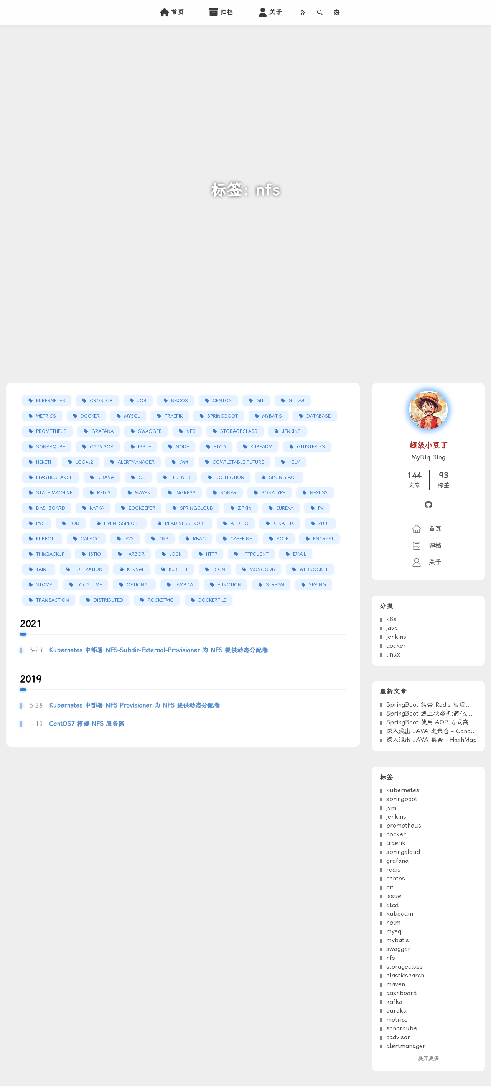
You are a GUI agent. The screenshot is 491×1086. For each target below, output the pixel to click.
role (282, 539)
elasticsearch (54, 478)
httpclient (255, 554)
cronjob (101, 401)
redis (103, 493)
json (219, 570)
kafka (97, 508)
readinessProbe (185, 524)
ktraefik (283, 524)
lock (175, 554)
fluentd (180, 478)
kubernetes (50, 401)
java (392, 655)
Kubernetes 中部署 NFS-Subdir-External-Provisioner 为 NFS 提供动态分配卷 (158, 678)
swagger (150, 431)
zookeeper (142, 508)
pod (74, 524)
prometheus (51, 431)
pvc (40, 524)
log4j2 (84, 462)
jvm (183, 462)
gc (142, 478)
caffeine (241, 539)
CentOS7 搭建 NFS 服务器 (86, 751)
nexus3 (319, 493)
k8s (391, 646)
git (260, 401)
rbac (199, 539)
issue (144, 447)
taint (42, 570)
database (318, 416)
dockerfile (212, 600)
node (182, 447)
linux (393, 681)
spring (317, 585)
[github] (428, 506)
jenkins (291, 431)
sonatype (273, 493)
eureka (284, 508)
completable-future (238, 462)
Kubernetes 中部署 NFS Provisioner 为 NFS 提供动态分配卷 (134, 733)
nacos (179, 401)
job (142, 401)
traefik (174, 416)
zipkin (245, 508)
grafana (102, 431)
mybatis (272, 416)
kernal (135, 570)
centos (222, 401)
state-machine (54, 493)
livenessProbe (122, 524)
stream (275, 585)
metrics (46, 416)
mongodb (262, 570)
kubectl (46, 539)
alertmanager (136, 462)
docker (90, 416)
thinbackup (50, 554)
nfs (191, 431)
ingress (185, 493)
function (229, 585)
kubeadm (261, 447)
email (299, 554)
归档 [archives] (220, 12)
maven (143, 493)
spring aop (283, 478)
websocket (314, 570)
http (211, 554)
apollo (240, 524)
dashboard (50, 508)
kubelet (178, 570)
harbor (135, 554)
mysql (132, 416)
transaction (52, 600)
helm (294, 462)
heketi (43, 462)
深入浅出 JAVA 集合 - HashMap (431, 767)
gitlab (296, 401)
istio (95, 554)
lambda (183, 585)
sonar (228, 493)
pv (320, 508)
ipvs (129, 539)
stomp (44, 585)
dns (163, 539)
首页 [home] (171, 12)
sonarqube (50, 447)
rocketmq (161, 600)
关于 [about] (269, 12)
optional (138, 585)
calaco (90, 539)
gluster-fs (311, 447)
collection (229, 478)
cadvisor (102, 447)
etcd (220, 447)
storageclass (238, 431)
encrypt (323, 539)
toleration (88, 570)
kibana (105, 478)
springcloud (196, 508)
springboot (222, 416)
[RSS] (302, 12)
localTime (89, 585)
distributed (108, 600)
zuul (324, 524)
